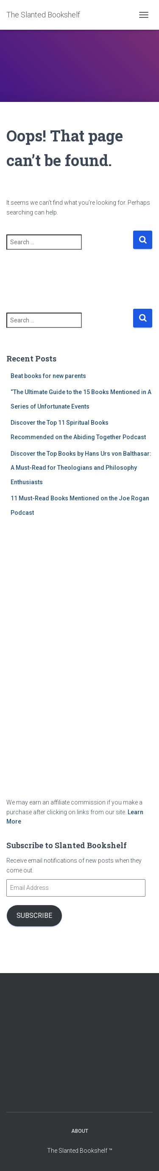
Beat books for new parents (48, 375)
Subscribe (34, 915)
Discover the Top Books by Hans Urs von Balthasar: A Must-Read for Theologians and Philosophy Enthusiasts (81, 467)
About (79, 1131)
